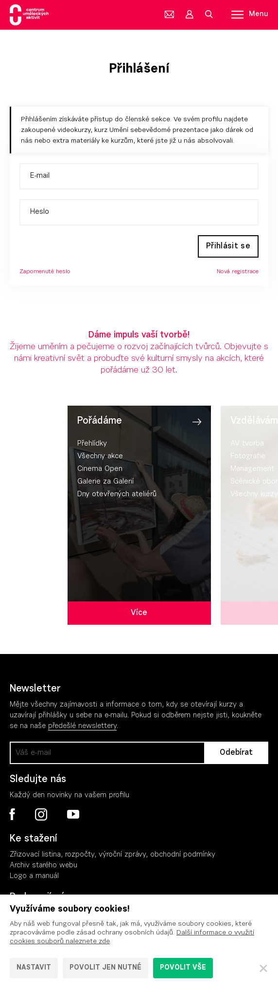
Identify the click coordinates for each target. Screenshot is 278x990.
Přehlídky (92, 444)
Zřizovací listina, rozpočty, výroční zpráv (76, 855)
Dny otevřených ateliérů (116, 494)
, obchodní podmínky (180, 855)
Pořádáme (99, 421)
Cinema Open (99, 469)
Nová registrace (238, 272)
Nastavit (34, 968)
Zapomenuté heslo (44, 272)
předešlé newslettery (82, 726)
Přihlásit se (228, 246)
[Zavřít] (263, 968)
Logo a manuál (34, 876)
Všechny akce (100, 456)
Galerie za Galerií (105, 482)
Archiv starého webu (43, 865)
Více (139, 613)
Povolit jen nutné (105, 968)
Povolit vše (183, 968)
